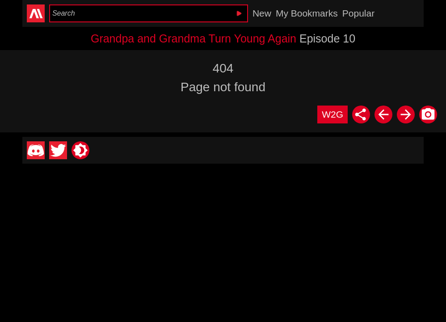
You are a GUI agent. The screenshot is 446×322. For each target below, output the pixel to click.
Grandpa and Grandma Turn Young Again (193, 38)
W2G (332, 114)
